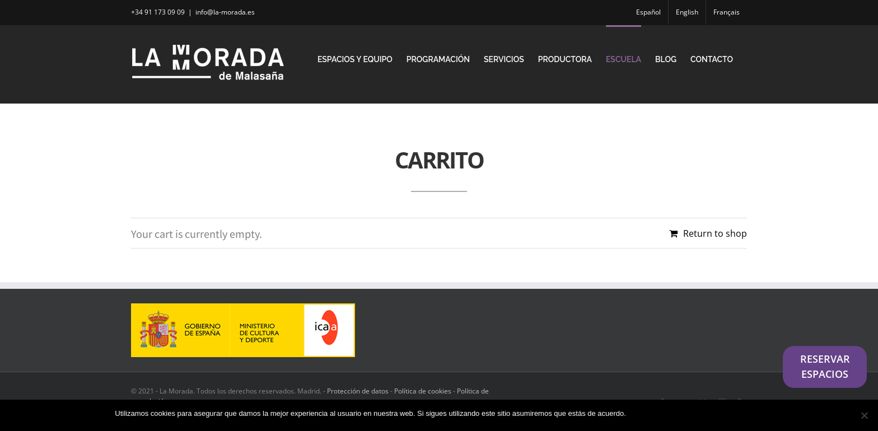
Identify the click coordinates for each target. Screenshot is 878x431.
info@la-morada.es (225, 12)
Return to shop (715, 233)
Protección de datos (358, 391)
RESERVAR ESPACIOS (825, 366)
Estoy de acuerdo (660, 413)
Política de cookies (422, 391)
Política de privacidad (728, 413)
